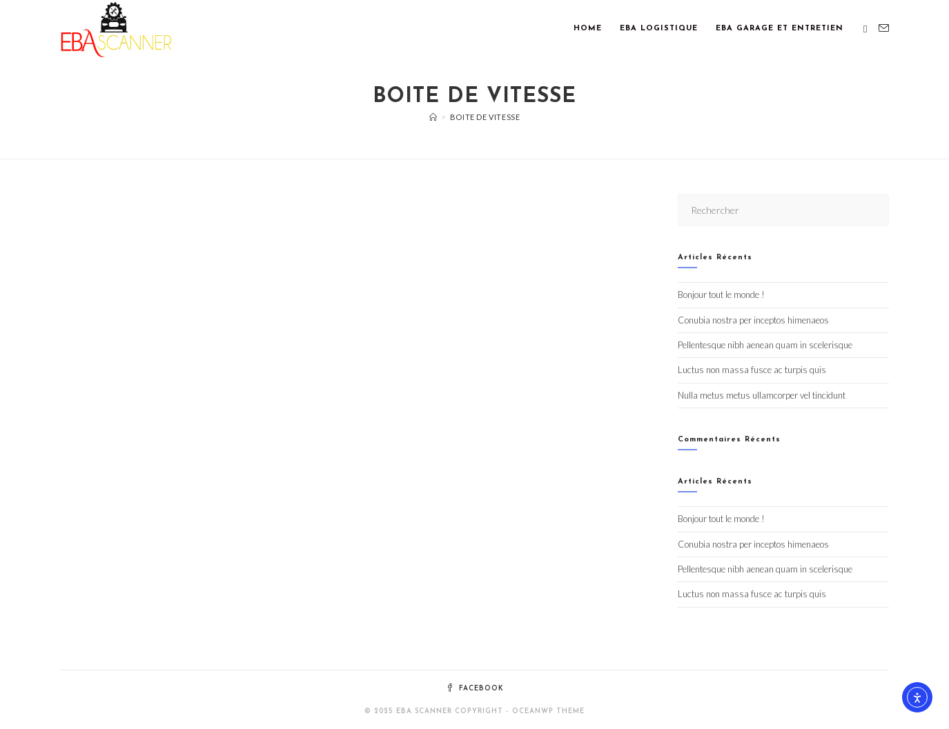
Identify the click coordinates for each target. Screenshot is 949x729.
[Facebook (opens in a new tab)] (865, 28)
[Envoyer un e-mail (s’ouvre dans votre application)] (883, 28)
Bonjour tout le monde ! (721, 294)
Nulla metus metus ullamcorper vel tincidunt (761, 395)
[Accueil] (433, 116)
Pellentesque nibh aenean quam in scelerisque (765, 344)
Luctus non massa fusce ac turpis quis (752, 369)
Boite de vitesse (485, 116)
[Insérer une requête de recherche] (783, 210)
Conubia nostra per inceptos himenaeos (753, 320)
